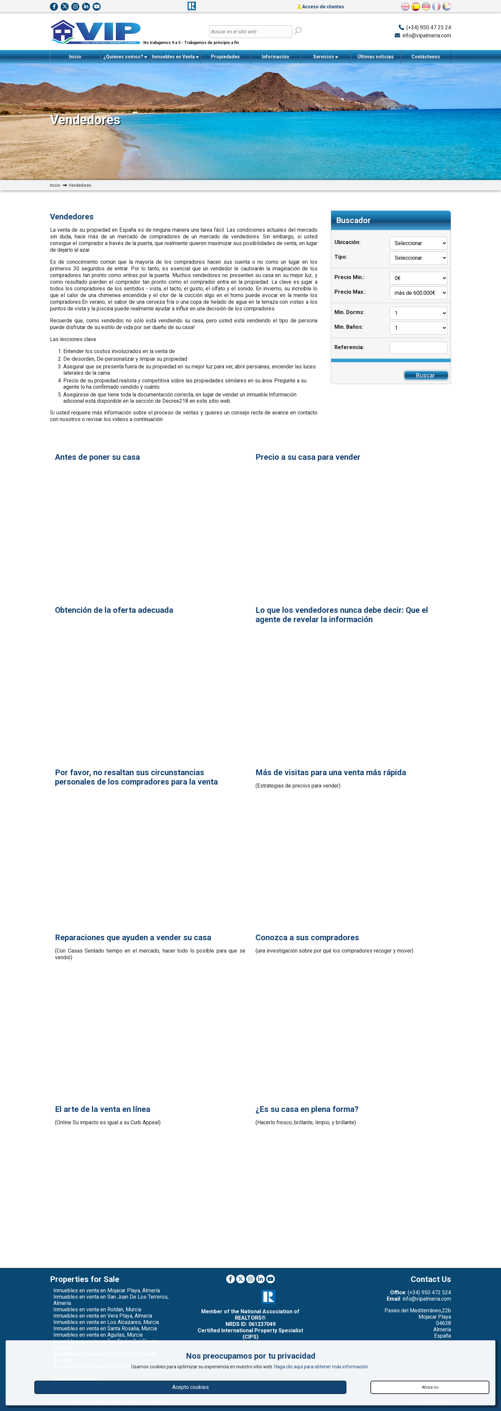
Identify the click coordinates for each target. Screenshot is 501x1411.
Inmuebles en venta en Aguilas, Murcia (98, 1335)
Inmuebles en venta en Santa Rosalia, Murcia (105, 1328)
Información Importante (275, 58)
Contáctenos (425, 56)
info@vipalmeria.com (426, 35)
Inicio (75, 56)
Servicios (325, 56)
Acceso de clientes (320, 6)
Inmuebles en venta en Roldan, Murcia (97, 1309)
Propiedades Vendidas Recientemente (225, 58)
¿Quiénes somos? (125, 56)
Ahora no (430, 1387)
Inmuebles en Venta (175, 56)
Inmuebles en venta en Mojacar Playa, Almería (106, 1290)
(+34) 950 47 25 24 (428, 27)
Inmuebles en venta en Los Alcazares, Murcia (106, 1322)
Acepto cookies (190, 1387)
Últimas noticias (375, 56)
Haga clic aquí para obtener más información (321, 1366)
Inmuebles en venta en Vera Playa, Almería (102, 1316)
